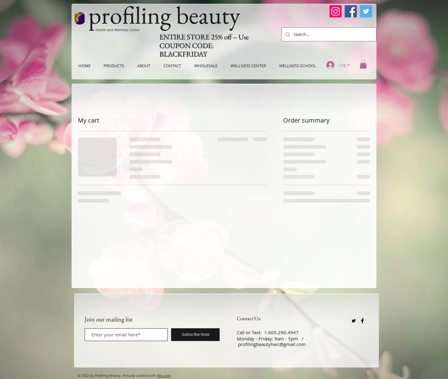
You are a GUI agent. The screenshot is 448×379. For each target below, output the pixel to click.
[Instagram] (335, 11)
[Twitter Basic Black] (353, 320)
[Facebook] (351, 11)
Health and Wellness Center (118, 29)
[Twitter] (366, 11)
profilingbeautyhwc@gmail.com (272, 344)
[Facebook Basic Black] (362, 320)
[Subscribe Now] (195, 334)
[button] (363, 64)
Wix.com (164, 375)
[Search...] (328, 34)
